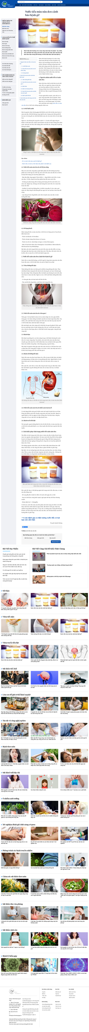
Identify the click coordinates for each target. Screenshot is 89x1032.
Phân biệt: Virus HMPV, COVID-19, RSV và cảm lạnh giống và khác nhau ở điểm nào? (73, 974)
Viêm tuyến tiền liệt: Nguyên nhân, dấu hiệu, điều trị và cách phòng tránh (44, 660)
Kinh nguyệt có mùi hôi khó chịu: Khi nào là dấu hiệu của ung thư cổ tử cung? (14, 790)
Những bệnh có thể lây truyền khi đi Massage (59, 576)
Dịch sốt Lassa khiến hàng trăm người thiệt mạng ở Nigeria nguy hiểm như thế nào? (14, 974)
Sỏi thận (6, 591)
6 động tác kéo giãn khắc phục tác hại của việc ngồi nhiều (14, 922)
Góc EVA (35, 5)
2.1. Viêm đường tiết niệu (26, 79)
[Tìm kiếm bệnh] (60, 2)
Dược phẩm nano (61, 5)
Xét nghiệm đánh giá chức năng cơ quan (8, 76)
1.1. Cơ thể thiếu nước (25, 66)
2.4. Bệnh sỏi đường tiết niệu (27, 88)
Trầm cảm (44, 995)
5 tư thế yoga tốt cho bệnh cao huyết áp (13, 570)
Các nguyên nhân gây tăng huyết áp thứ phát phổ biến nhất (15, 574)
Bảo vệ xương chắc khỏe (7, 49)
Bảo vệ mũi (4, 57)
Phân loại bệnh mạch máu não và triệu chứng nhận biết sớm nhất (64, 553)
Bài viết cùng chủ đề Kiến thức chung (48, 549)
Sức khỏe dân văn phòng (7, 63)
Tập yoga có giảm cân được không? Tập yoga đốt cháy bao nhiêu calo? (73, 686)
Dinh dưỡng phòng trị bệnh (47, 1004)
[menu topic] (15, 29)
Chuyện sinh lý (72, 995)
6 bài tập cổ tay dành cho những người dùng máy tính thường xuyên (44, 922)
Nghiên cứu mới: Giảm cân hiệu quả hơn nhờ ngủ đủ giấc (73, 738)
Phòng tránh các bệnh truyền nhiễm (7, 90)
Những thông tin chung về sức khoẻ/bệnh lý (7, 22)
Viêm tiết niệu (8, 617)
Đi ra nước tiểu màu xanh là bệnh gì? (32, 161)
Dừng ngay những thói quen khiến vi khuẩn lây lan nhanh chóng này (15, 560)
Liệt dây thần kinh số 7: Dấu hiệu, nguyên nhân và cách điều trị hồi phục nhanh (15, 764)
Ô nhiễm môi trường (6, 87)
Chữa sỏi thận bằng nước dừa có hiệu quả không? (73, 608)
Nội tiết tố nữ (58, 995)
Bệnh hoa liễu (72, 997)
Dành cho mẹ (58, 1006)
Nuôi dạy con (58, 1008)
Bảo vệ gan (4, 43)
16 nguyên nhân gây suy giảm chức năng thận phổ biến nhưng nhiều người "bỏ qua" (13, 608)
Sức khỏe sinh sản (6, 67)
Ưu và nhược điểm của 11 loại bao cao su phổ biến (73, 790)
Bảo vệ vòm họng (6, 45)
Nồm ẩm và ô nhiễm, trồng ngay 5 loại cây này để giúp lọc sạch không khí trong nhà (13, 816)
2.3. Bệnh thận (24, 86)
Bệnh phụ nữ (58, 991)
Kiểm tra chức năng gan (7, 81)
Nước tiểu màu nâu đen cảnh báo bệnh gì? (41, 608)
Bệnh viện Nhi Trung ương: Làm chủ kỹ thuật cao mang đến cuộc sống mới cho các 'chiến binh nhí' (43, 738)
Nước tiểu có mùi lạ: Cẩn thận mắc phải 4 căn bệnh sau (36, 163)
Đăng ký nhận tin (56, 541)
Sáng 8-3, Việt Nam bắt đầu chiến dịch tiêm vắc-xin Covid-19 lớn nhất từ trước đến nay (15, 565)
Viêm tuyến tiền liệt (11, 643)
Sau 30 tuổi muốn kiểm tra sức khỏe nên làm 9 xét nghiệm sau (43, 842)
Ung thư (43, 991)
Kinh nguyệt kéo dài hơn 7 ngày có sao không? (13, 947)
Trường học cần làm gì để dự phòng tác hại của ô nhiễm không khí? (72, 816)
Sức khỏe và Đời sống (27, 5)
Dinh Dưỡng (47, 5)
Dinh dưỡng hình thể (46, 1008)
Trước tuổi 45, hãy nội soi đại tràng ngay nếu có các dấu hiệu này (14, 842)
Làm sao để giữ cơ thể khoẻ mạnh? (8, 38)
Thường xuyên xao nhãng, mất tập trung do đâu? (59, 565)
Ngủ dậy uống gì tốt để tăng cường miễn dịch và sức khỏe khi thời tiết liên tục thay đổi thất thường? (14, 712)
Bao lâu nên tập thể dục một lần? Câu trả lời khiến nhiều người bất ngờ (13, 686)
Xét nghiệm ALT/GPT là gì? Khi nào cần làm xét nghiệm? (72, 842)
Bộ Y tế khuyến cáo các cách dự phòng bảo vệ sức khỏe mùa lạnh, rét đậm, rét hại (13, 738)
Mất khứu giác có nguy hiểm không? (10, 868)
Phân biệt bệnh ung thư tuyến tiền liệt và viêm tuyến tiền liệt (73, 660)
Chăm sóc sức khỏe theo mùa (7, 31)
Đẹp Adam (71, 993)
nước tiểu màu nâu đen (31, 530)
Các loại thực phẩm (46, 1010)
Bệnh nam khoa (72, 991)
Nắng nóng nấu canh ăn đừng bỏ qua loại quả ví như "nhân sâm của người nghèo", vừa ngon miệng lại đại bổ (73, 895)
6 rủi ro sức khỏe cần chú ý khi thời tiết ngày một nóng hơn (72, 764)
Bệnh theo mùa (5, 28)
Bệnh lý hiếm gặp (10, 956)
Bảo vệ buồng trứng (6, 47)
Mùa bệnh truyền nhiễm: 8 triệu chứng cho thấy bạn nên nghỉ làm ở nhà (73, 868)
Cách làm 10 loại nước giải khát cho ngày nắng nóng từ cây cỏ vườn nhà (14, 894)
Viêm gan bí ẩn (5, 102)
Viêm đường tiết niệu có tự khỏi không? (41, 634)
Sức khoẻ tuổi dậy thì (6, 69)
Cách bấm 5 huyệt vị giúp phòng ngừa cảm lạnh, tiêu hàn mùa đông (73, 712)
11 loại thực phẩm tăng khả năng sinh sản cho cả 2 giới (44, 948)
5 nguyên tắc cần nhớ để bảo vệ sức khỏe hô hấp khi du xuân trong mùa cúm (44, 712)
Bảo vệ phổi (4, 51)
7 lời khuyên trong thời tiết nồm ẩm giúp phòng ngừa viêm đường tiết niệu (14, 634)
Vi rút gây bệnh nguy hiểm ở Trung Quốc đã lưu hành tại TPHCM (44, 974)
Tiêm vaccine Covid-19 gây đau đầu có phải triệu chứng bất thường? (15, 580)
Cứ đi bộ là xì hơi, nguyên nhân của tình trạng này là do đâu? (44, 686)
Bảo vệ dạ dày (5, 41)
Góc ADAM (41, 5)
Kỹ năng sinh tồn (5, 94)
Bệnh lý (43, 993)
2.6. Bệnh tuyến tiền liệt (26, 95)
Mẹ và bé (54, 5)
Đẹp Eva (57, 993)
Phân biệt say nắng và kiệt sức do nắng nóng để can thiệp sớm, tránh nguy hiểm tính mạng (44, 764)
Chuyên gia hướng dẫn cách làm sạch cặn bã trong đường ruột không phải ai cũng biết (14, 555)
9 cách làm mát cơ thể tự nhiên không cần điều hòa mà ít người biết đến (44, 894)
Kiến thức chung (5, 26)
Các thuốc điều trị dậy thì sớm (38, 790)
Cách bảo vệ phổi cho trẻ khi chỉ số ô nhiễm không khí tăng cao (44, 816)
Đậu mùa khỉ (5, 104)
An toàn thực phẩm (46, 1006)
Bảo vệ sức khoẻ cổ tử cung (8, 55)
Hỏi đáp (43, 997)
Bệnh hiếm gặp (6, 100)
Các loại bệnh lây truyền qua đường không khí (42, 868)
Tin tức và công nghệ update (8, 92)
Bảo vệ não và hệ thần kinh (8, 53)
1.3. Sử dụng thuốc (25, 72)
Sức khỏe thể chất (6, 65)
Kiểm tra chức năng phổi (7, 79)
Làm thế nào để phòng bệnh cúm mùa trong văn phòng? (72, 922)
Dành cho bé (58, 1004)
